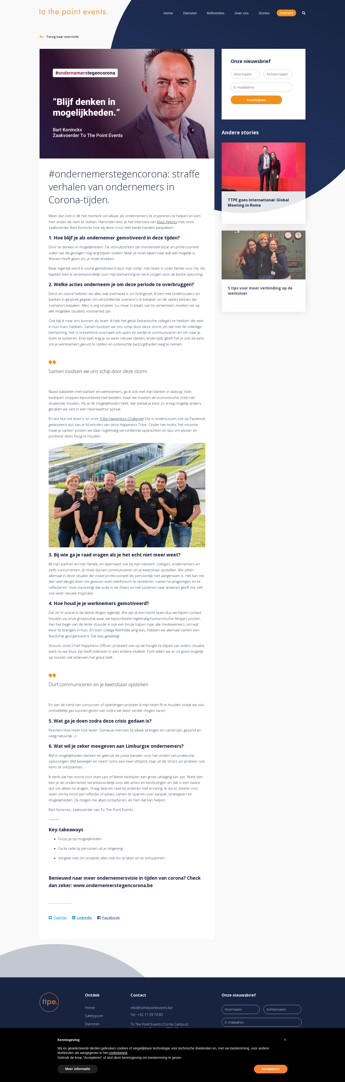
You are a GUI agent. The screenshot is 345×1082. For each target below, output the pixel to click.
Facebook (108, 917)
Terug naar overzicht (62, 36)
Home (168, 13)
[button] (285, 1039)
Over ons (242, 13)
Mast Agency (167, 221)
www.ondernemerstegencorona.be (113, 885)
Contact (286, 13)
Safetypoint (94, 1016)
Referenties (215, 13)
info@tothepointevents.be (151, 1007)
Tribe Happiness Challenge (122, 418)
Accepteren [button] (271, 1069)
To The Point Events (117, 809)
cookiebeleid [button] (118, 1053)
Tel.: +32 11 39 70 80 (147, 1014)
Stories (264, 13)
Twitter (58, 917)
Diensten (190, 13)
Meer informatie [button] (77, 1069)
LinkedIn (82, 917)
